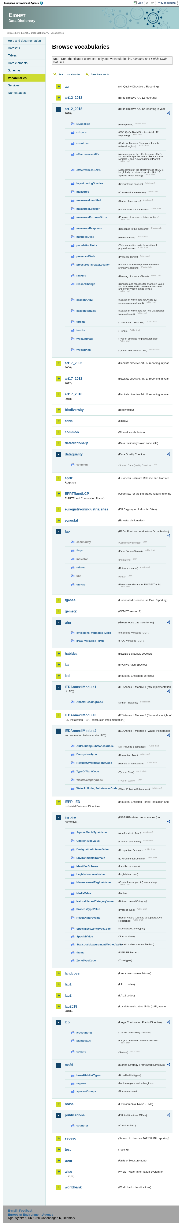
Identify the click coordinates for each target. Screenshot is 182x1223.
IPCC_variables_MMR (90, 640)
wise (68, 1171)
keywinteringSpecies (89, 183)
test (68, 1149)
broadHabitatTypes (88, 1075)
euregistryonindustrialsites (86, 509)
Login (140, 2)
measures (82, 191)
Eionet (24, 33)
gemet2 (71, 611)
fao (67, 531)
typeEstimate (84, 338)
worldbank (73, 1187)
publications (75, 1115)
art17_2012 (73, 378)
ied (67, 676)
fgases (70, 600)
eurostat (71, 520)
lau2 (68, 995)
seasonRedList (86, 310)
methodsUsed (85, 236)
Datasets (14, 48)
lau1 (68, 984)
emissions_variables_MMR (93, 632)
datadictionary (76, 443)
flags (79, 550)
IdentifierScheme (87, 866)
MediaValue (83, 893)
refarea (80, 567)
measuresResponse (89, 228)
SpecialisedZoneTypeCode (93, 928)
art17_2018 (73, 394)
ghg (68, 622)
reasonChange (85, 284)
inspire (70, 817)
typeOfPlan (83, 349)
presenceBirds (85, 256)
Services (13, 85)
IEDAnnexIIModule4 (80, 731)
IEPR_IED (72, 802)
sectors (81, 1051)
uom (68, 1160)
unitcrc (80, 584)
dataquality (73, 454)
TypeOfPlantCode (87, 771)
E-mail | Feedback (20, 1210)
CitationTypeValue (88, 840)
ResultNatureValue (88, 917)
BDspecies (83, 123)
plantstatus (83, 1040)
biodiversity (74, 410)
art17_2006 (73, 363)
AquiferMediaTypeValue (91, 832)
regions (81, 1083)
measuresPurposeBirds (91, 217)
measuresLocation (88, 208)
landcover (73, 973)
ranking (81, 275)
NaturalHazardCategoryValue (95, 901)
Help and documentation (24, 40)
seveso (70, 1138)
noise (69, 1104)
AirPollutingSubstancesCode (95, 746)
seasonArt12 (84, 299)
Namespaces (17, 92)
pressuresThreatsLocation (93, 264)
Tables (12, 55)
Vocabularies (17, 78)
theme (80, 952)
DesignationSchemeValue (92, 849)
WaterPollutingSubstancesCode (96, 788)
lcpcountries (84, 1032)
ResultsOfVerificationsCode (94, 762)
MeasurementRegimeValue (93, 882)
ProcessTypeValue (88, 909)
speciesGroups (86, 1091)
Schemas (14, 70)
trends (80, 330)
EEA (25, 3)
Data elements (17, 63)
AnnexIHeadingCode (89, 701)
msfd (69, 1065)
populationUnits (86, 245)
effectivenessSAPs (88, 170)
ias (67, 664)
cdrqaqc (81, 132)
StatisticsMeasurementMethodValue (97, 944)
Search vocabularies (69, 74)
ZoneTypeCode (86, 960)
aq (67, 86)
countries (82, 143)
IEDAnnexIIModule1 (80, 687)
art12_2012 (73, 97)
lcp (67, 1022)
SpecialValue (84, 936)
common (72, 432)
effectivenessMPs (87, 154)
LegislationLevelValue (90, 874)
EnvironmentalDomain (90, 857)
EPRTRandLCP (77, 493)
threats (80, 321)
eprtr (68, 478)
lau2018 (71, 1006)
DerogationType (86, 754)
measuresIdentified (88, 200)
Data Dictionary (39, 33)
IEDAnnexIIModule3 (80, 715)
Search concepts (100, 74)
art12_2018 (73, 109)
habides (71, 653)
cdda (69, 421)
